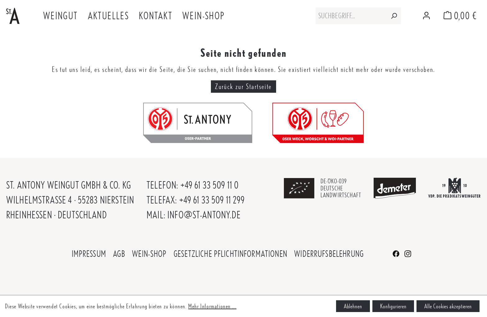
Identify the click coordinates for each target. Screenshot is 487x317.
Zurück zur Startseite (243, 86)
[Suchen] (394, 15)
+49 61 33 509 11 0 (209, 185)
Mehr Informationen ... (212, 306)
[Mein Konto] (426, 16)
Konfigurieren (393, 306)
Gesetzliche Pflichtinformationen (230, 253)
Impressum (89, 253)
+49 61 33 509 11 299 (212, 200)
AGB (119, 253)
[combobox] (351, 15)
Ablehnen (353, 306)
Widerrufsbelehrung (329, 253)
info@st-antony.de (204, 215)
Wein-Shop (149, 253)
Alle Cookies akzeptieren (448, 306)
